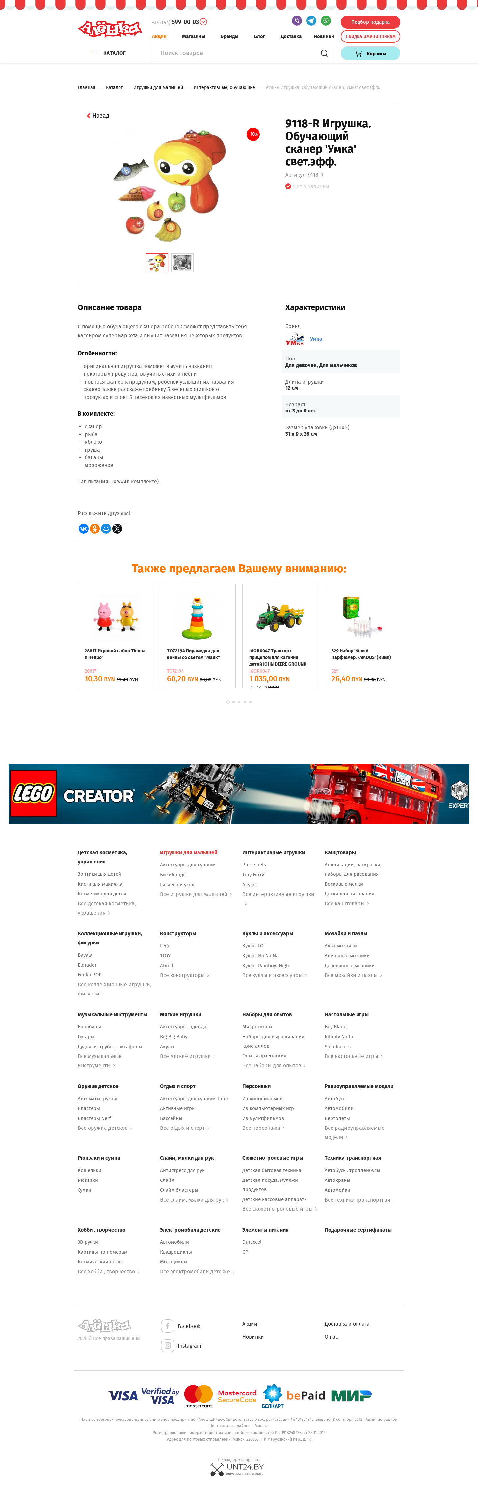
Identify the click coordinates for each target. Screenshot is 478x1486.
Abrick (167, 966)
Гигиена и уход (177, 885)
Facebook (180, 1326)
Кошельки (89, 1170)
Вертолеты (337, 1118)
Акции (159, 36)
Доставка (291, 36)
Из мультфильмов (263, 1118)
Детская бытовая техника (271, 1170)
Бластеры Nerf (94, 1118)
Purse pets (254, 865)
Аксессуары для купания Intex (194, 1098)
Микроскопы (257, 1027)
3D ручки (88, 1242)
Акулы (249, 885)
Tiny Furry (253, 875)
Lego (165, 946)
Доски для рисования (349, 894)
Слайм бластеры (179, 1190)
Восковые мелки (344, 884)
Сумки (84, 1190)
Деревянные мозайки (350, 966)
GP (245, 1252)
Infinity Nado (339, 1037)
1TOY (165, 956)
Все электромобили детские (197, 1271)
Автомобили (339, 1108)
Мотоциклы (173, 1262)
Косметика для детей (102, 894)
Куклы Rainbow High (265, 966)
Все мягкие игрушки (187, 1056)
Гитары (86, 1037)
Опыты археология (264, 1056)
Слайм (167, 1180)
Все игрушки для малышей (196, 894)
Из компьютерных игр (268, 1108)
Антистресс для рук (182, 1170)
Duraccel (251, 1242)
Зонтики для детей (99, 874)
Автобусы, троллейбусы (352, 1170)
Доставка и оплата (347, 1324)
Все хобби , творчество (108, 1271)
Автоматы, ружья (97, 1098)
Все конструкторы (184, 975)
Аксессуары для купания (188, 865)
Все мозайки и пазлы (353, 975)
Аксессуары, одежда (183, 1027)
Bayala (85, 955)
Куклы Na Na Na (260, 956)
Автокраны (337, 1180)
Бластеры (89, 1108)
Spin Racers (338, 1046)
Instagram (180, 1346)
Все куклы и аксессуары (274, 975)
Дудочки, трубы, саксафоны (110, 1046)
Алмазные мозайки (347, 956)
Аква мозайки (341, 946)
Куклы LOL (254, 946)
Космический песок (100, 1262)
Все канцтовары (347, 903)
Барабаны (89, 1027)
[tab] (157, 262)
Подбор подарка (370, 22)
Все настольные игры (354, 1056)
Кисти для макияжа (100, 884)
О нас (331, 1337)
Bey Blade (335, 1027)
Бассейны (171, 1118)
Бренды (229, 36)
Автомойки (337, 1190)
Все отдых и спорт (184, 1128)
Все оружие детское (105, 1128)
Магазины (193, 36)
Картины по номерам (102, 1252)
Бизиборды (173, 875)
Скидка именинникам (371, 36)
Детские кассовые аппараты (275, 1199)
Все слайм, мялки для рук (194, 1200)
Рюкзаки (88, 1180)
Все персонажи (263, 1128)
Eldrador (87, 965)
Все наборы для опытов (273, 1065)
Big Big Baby (173, 1037)
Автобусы (336, 1098)
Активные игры (178, 1108)
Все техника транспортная (360, 1200)
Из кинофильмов (262, 1098)
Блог (259, 36)
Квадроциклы (176, 1252)
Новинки (324, 36)
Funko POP (90, 975)
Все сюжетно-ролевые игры (279, 1209)
